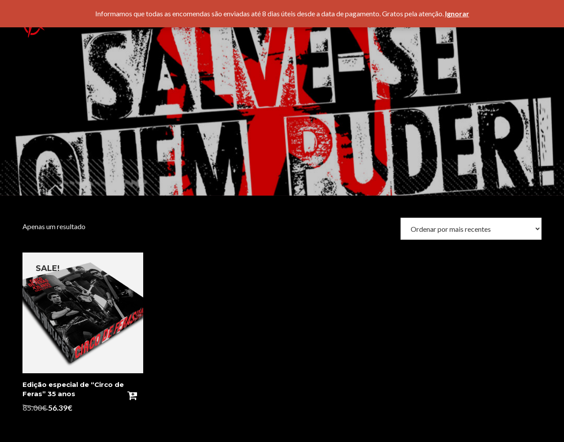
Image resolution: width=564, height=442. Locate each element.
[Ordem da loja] (471, 229)
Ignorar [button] (457, 13)
